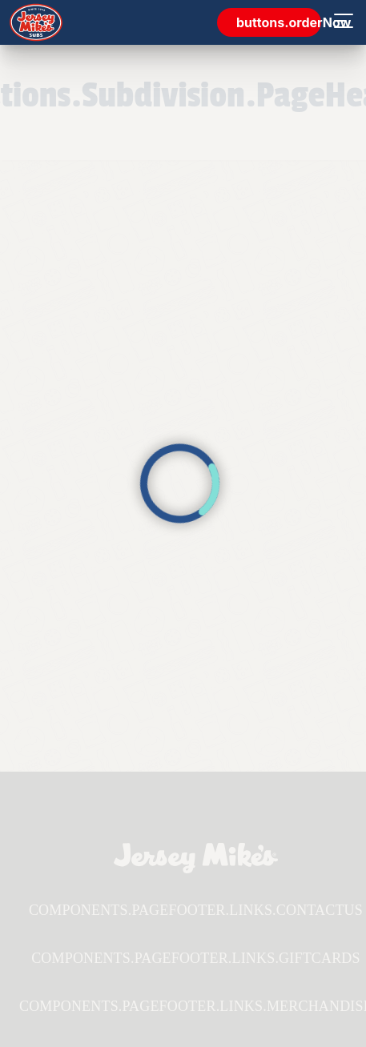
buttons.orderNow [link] (278, 22)
